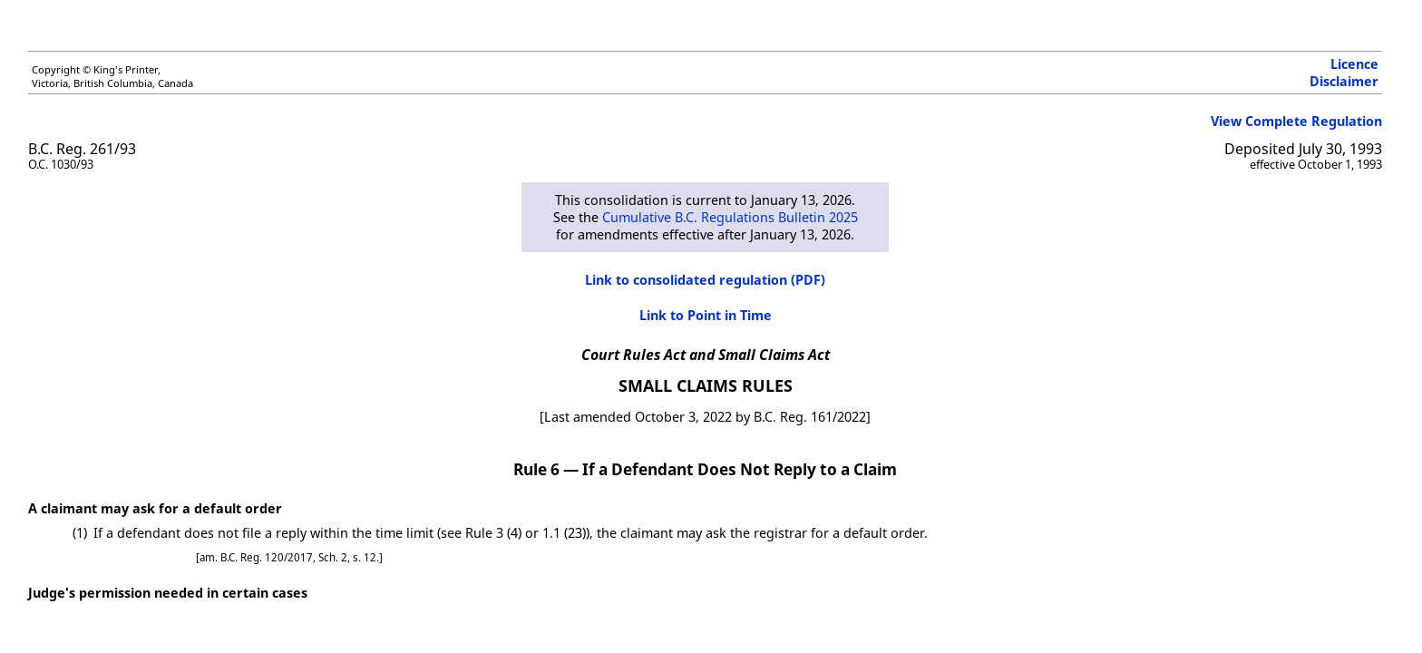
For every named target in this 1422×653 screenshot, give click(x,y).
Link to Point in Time (705, 315)
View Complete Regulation (1296, 121)
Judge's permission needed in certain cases (167, 592)
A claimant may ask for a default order (155, 508)
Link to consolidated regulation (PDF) (705, 279)
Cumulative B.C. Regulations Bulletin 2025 (730, 217)
